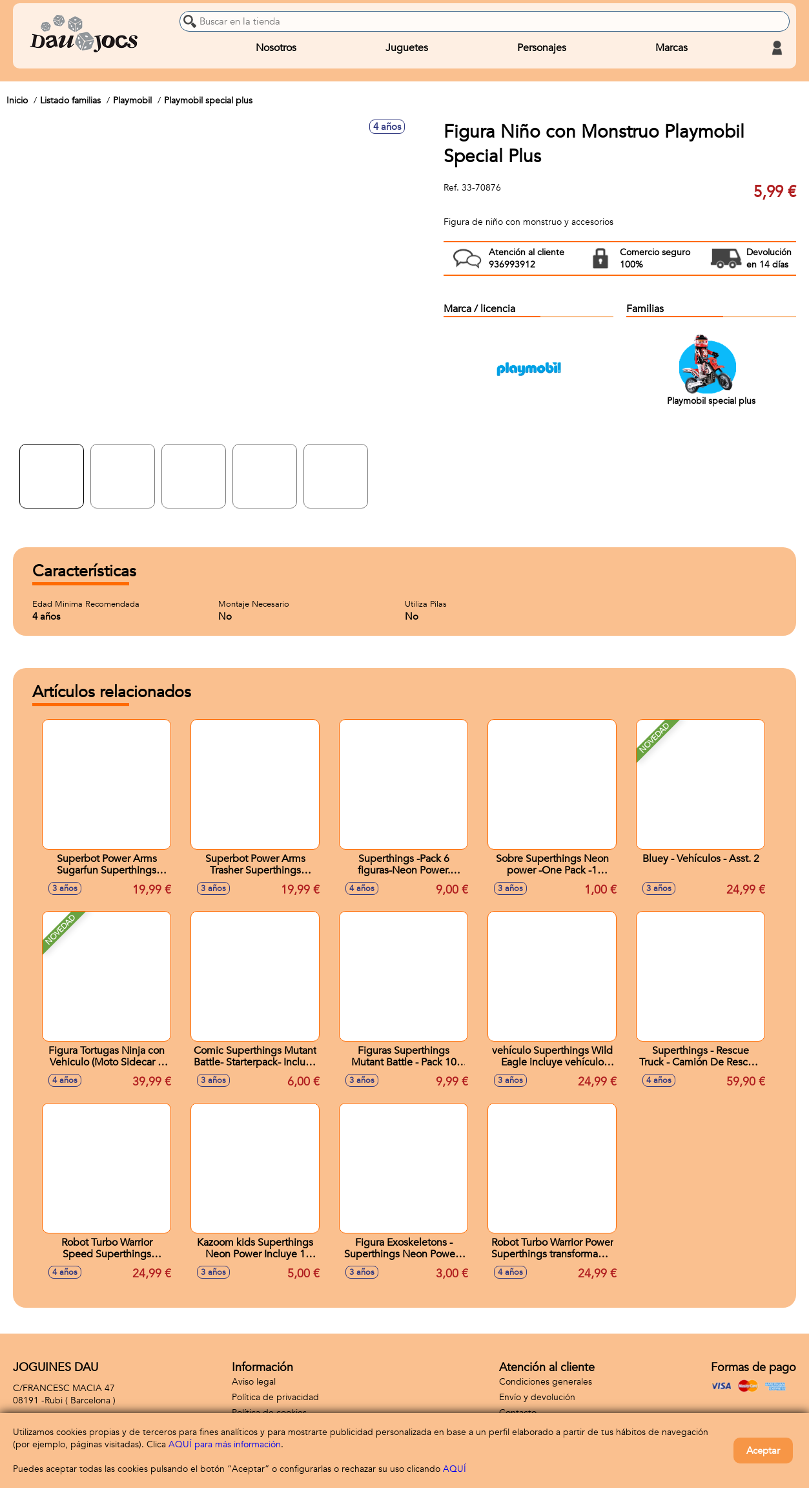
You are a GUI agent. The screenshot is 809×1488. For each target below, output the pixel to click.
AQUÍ (454, 1469)
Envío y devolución (537, 1397)
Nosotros (276, 48)
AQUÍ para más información (225, 1444)
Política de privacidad (275, 1397)
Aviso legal (254, 1382)
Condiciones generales (545, 1382)
